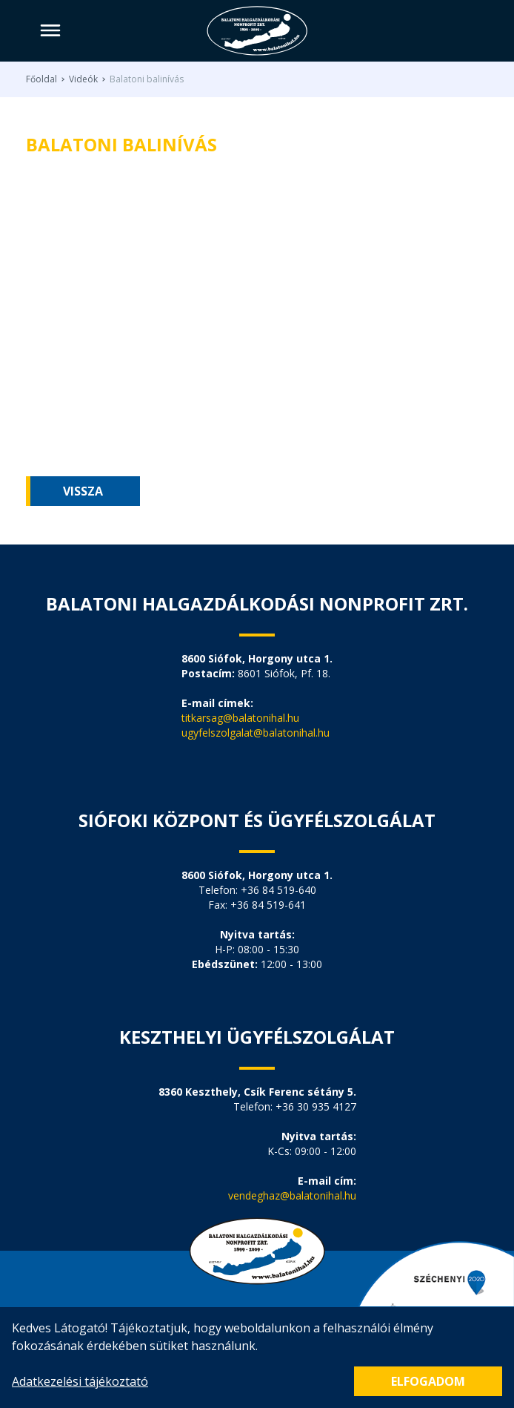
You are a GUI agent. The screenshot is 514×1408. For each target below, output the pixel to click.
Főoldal (41, 79)
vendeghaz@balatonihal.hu (292, 1195)
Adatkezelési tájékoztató (80, 1381)
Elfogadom (428, 1381)
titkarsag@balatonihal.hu (240, 718)
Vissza (83, 491)
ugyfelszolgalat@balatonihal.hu (255, 733)
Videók (83, 79)
